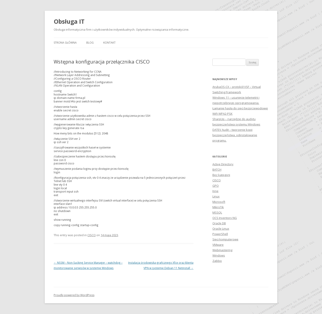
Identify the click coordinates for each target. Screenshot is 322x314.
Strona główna (65, 43)
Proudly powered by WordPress (74, 295)
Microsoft (218, 202)
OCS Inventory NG (224, 218)
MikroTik (218, 207)
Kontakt (109, 43)
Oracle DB (219, 223)
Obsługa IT (69, 21)
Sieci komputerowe (225, 239)
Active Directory (222, 164)
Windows (218, 255)
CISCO (91, 235)
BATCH (216, 170)
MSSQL (217, 212)
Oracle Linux (220, 229)
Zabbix (217, 261)
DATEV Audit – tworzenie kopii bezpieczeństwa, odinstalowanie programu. (234, 135)
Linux (216, 196)
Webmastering (222, 250)
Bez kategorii (221, 175)
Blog (90, 43)
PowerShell (220, 234)
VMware (218, 245)
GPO (215, 186)
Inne (215, 191)
